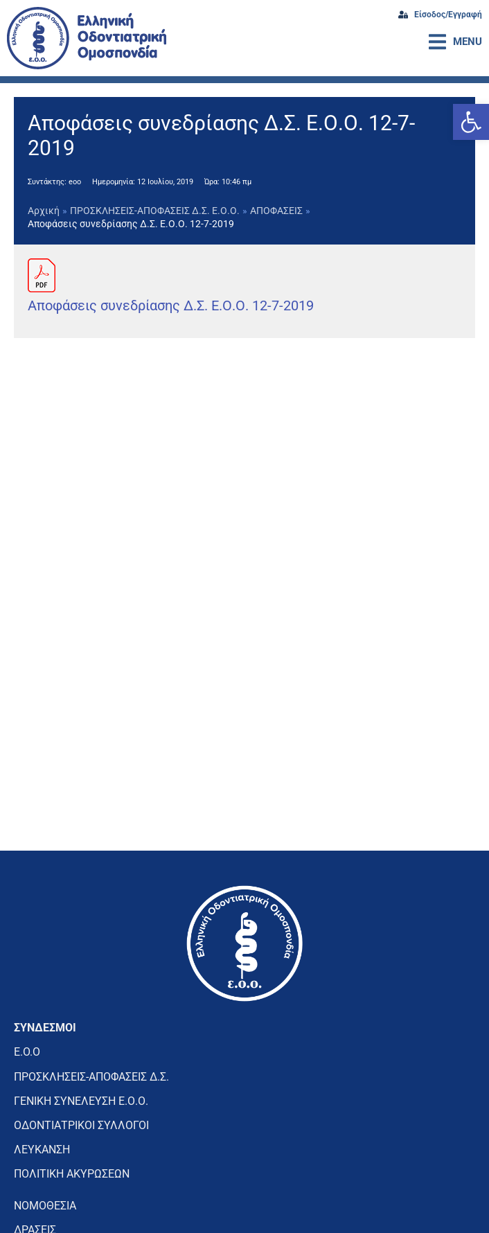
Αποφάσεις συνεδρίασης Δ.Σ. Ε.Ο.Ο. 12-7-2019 (171, 305)
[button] (471, 122)
